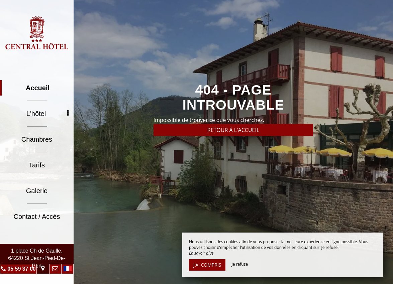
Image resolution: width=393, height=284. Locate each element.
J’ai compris (207, 265)
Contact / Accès (37, 216)
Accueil (38, 88)
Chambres (36, 139)
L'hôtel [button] (47, 113)
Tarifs (37, 165)
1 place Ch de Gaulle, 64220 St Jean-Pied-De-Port (37, 258)
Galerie (36, 190)
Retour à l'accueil (233, 130)
